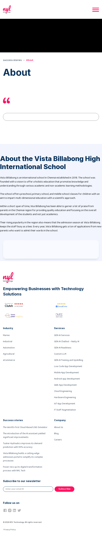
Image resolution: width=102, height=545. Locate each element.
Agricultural (8, 354)
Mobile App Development (66, 372)
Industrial (7, 341)
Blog (56, 433)
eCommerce (9, 360)
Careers (58, 440)
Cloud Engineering (63, 391)
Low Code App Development (68, 366)
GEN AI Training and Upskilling (68, 360)
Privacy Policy (10, 529)
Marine (6, 335)
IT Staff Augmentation (65, 410)
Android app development (67, 379)
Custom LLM (60, 354)
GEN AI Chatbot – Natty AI (66, 341)
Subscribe (64, 489)
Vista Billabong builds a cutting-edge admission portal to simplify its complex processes (23, 457)
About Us (58, 427)
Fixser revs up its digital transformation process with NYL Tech (22, 468)
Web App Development (65, 385)
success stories (12, 60)
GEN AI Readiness (62, 348)
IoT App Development (64, 403)
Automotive (9, 348)
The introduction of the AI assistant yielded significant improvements (24, 435)
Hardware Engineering (65, 397)
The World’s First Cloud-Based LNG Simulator (25, 427)
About (29, 60)
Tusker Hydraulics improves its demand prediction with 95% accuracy (22, 445)
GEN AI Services (62, 335)
